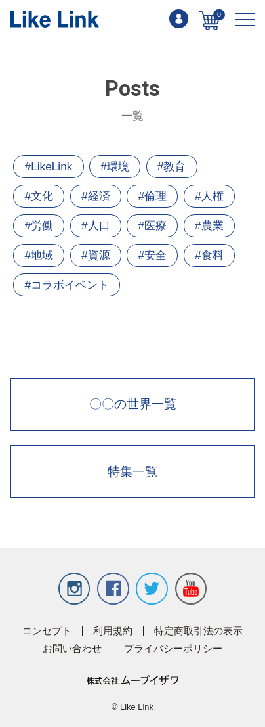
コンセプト (46, 631)
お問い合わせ (72, 649)
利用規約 (112, 631)
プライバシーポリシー (173, 649)
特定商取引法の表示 (198, 631)
